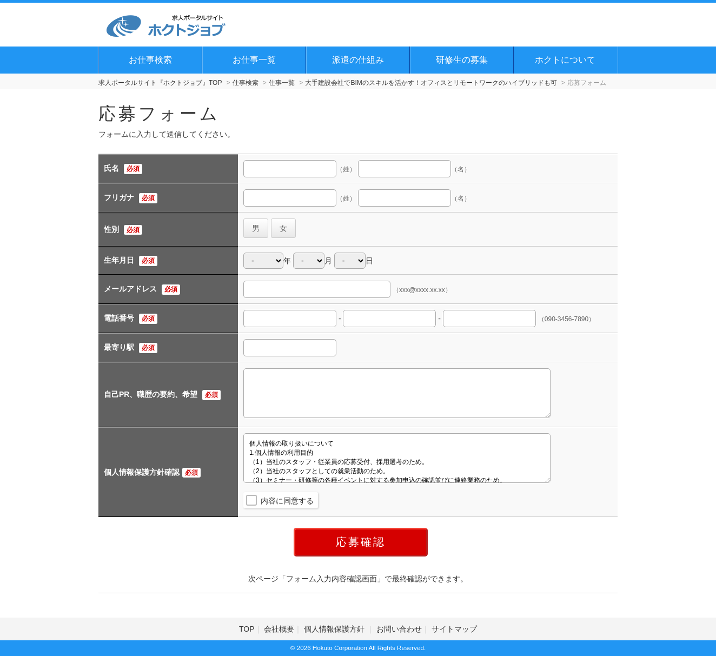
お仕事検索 (150, 59)
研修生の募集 (462, 59)
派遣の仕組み (358, 59)
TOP (247, 629)
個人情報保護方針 (335, 629)
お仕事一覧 (254, 59)
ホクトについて (565, 59)
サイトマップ (454, 629)
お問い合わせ (399, 629)
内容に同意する (287, 500)
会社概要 (279, 629)
